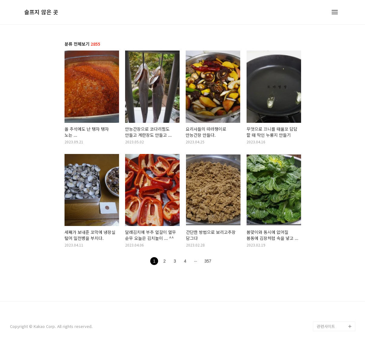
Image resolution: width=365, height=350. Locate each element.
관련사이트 (326, 326)
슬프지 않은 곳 (41, 12)
